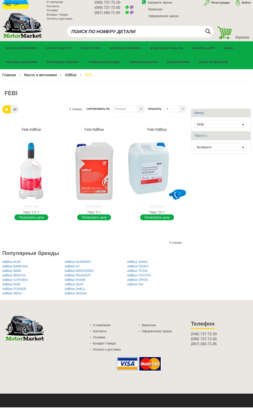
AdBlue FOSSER (14, 292)
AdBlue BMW (11, 274)
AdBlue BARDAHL (15, 270)
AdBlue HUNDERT (78, 265)
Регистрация (220, 5)
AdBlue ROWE (75, 283)
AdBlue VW (135, 288)
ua (16, 7)
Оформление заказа (163, 19)
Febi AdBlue (31, 133)
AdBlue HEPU (12, 297)
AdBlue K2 (72, 270)
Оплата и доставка (59, 21)
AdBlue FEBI (11, 288)
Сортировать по (98, 112)
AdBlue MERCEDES (79, 274)
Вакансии (155, 12)
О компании (55, 4)
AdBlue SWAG (137, 265)
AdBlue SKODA (76, 297)
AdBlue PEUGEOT (78, 279)
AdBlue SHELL (75, 292)
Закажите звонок (157, 5)
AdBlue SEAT (74, 288)
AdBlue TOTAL (137, 274)
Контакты (53, 9)
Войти (246, 5)
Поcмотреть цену (31, 221)
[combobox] (140, 34)
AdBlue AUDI (11, 265)
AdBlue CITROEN (15, 283)
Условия (52, 13)
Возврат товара (57, 17)
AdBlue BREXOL (14, 279)
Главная (9, 79)
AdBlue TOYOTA (139, 279)
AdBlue (71, 79)
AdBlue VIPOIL (137, 283)
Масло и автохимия (41, 79)
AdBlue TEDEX (138, 270)
